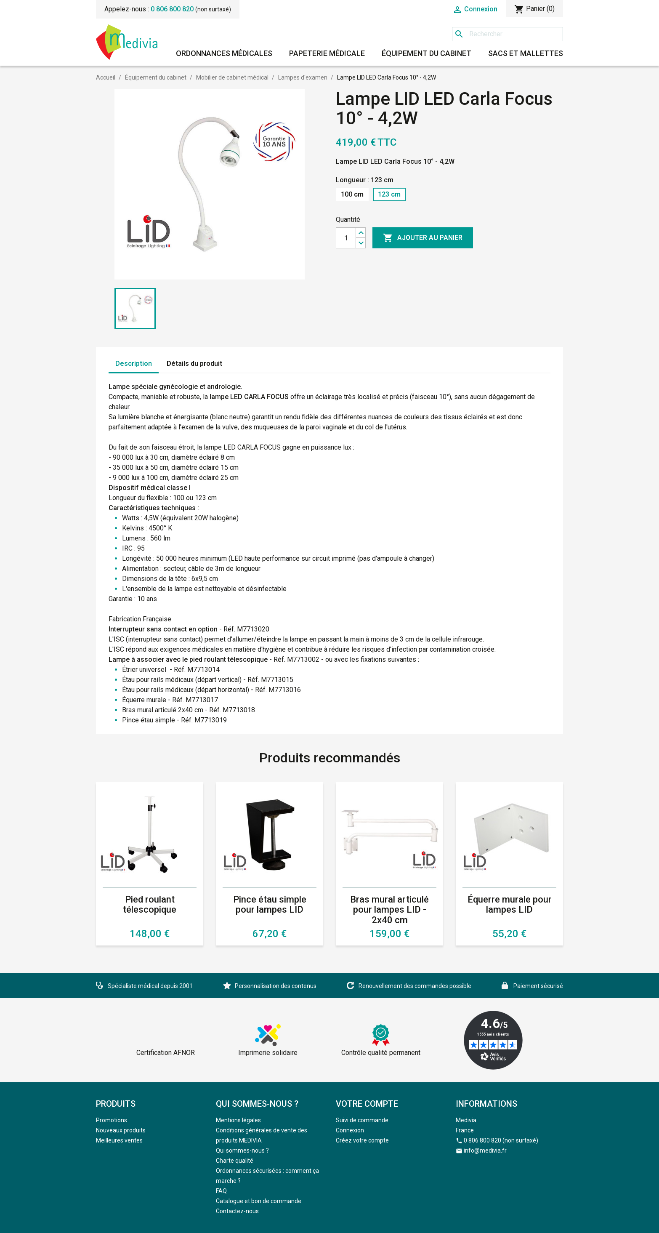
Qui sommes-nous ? (242, 1150)
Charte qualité (234, 1160)
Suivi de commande (362, 1120)
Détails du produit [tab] (194, 364)
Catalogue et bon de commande (258, 1201)
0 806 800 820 (172, 9)
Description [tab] (133, 364)
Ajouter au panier (422, 238)
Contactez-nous (237, 1211)
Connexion (350, 1130)
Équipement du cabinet (426, 53)
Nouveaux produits (121, 1130)
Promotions (111, 1120)
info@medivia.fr (485, 1150)
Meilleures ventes (119, 1140)
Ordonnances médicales (224, 53)
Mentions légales (238, 1120)
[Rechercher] (507, 34)
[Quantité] (346, 237)
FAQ (221, 1191)
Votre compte (367, 1104)
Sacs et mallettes (525, 53)
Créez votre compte (362, 1140)
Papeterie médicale (327, 53)
